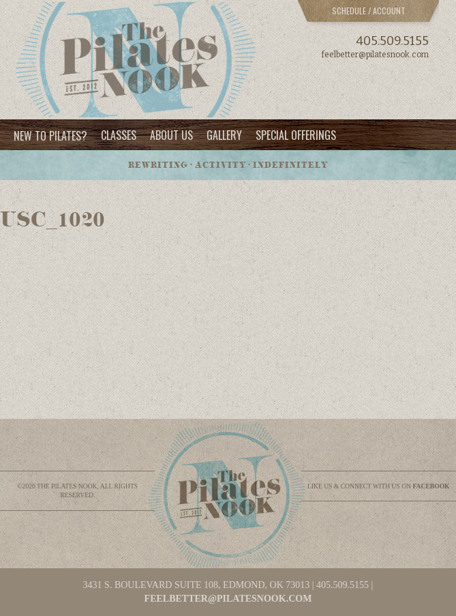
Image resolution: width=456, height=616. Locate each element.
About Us (171, 135)
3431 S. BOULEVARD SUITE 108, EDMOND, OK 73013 (196, 585)
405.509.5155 (392, 40)
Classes (118, 135)
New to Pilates (50, 135)
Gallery (224, 135)
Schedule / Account (369, 10)
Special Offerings (296, 135)
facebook (430, 486)
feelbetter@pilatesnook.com (375, 54)
